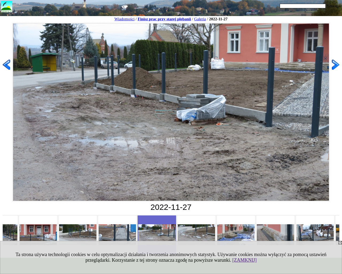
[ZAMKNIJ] (244, 260)
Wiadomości (124, 19)
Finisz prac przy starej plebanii (164, 19)
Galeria (200, 19)
